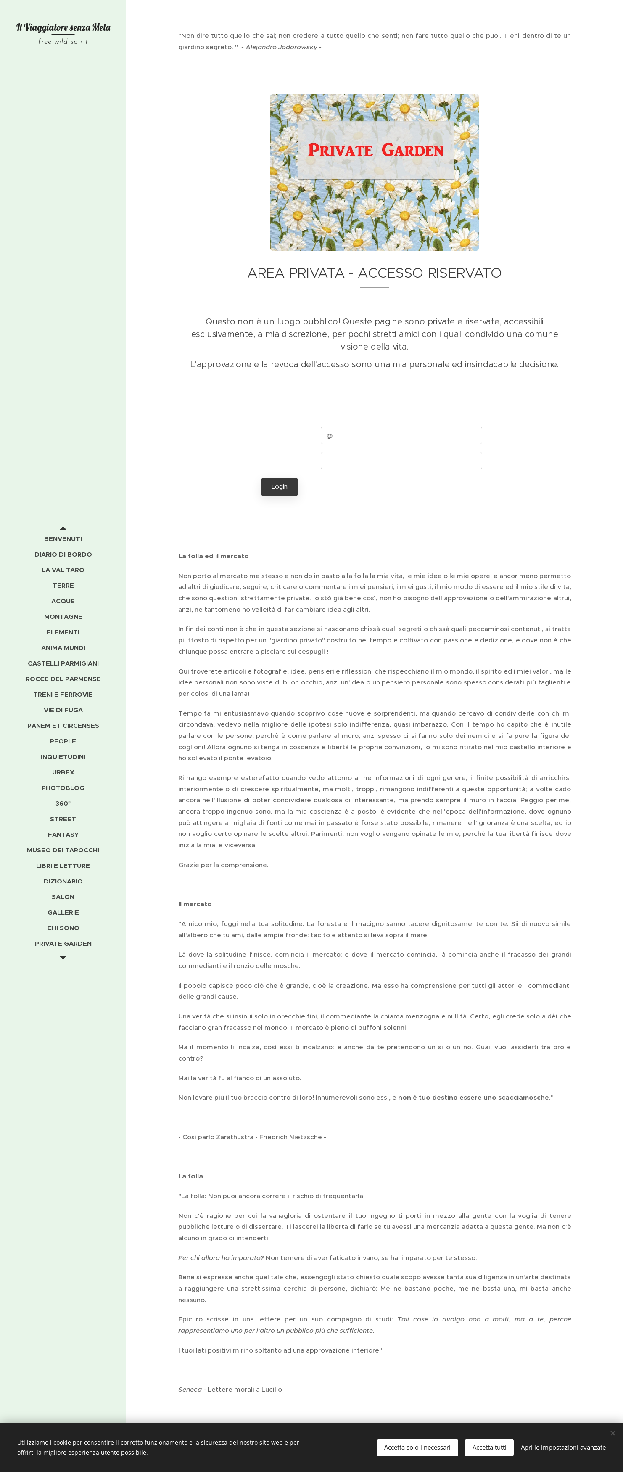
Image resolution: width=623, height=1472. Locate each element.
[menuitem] (63, 539)
